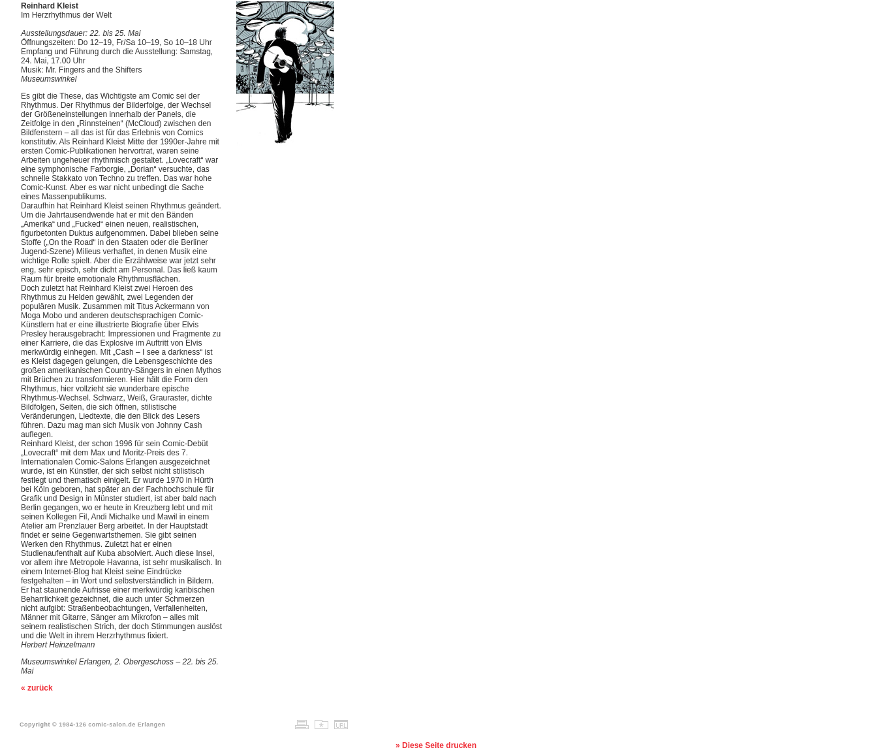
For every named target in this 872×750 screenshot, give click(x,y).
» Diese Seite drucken (436, 745)
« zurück (37, 688)
